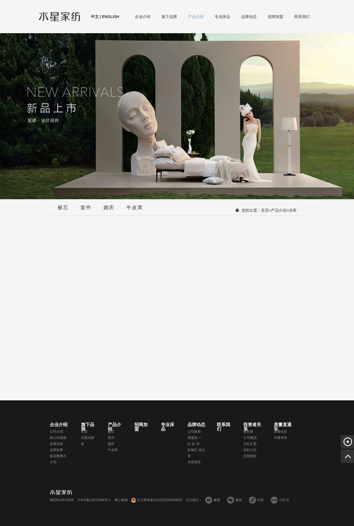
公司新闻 (194, 432)
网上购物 (121, 500)
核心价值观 (58, 438)
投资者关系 (252, 427)
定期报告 (250, 456)
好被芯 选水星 (196, 453)
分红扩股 (250, 444)
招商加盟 (275, 17)
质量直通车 (282, 427)
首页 (265, 210)
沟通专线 (280, 438)
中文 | (96, 16)
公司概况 (250, 438)
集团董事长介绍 (58, 459)
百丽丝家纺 (87, 441)
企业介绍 (142, 17)
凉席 (292, 210)
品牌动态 (249, 17)
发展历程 (56, 444)
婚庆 (108, 210)
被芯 (63, 210)
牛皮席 (134, 210)
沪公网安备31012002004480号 (160, 500)
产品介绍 (196, 17)
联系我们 (302, 17)
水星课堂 (194, 462)
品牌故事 (56, 450)
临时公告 (250, 450)
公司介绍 (56, 432)
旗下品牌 (169, 17)
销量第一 (194, 438)
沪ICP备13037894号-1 (94, 500)
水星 (84, 432)
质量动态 (280, 432)
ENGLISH (110, 16)
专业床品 (222, 17)
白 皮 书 (193, 444)
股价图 (248, 432)
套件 (86, 210)
